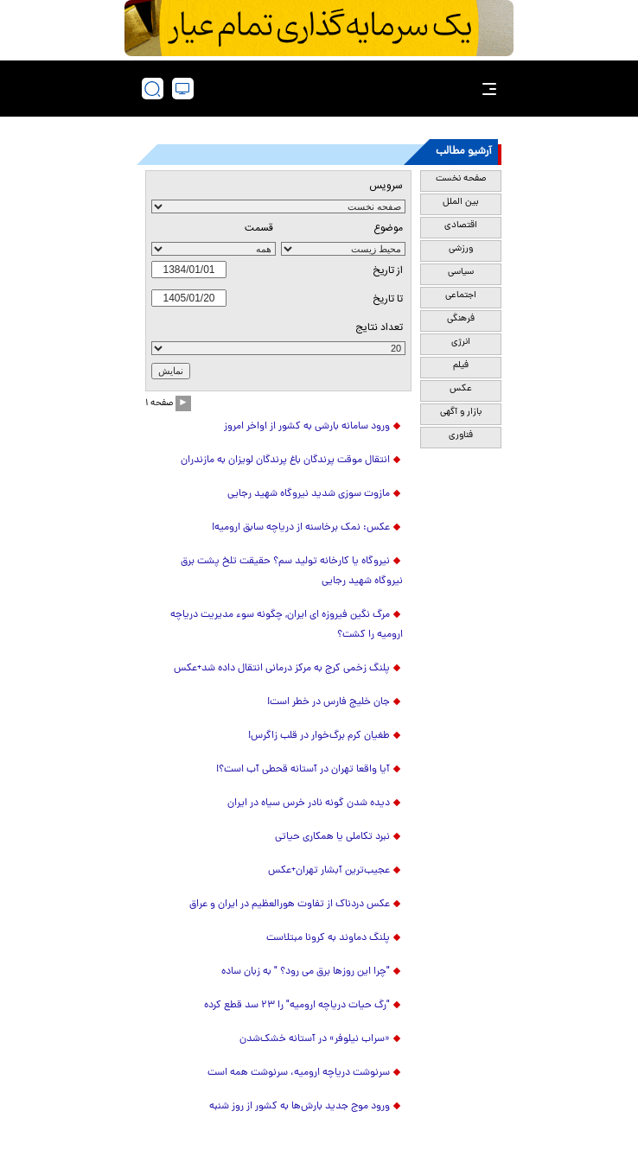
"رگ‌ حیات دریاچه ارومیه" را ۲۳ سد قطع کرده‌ (297, 1005)
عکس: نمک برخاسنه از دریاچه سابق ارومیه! (301, 528)
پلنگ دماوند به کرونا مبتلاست (328, 938)
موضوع (388, 228)
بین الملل (461, 202)
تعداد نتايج (379, 327)
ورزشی (461, 249)
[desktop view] (183, 88)
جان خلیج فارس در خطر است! (328, 702)
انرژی (460, 342)
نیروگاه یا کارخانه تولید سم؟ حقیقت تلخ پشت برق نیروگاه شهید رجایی (292, 571)
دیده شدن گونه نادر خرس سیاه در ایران (308, 803)
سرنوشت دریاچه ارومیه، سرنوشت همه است (298, 1073)
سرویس (386, 185)
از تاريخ (388, 270)
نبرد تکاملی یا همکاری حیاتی (332, 837)
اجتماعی (460, 295)
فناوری (461, 435)
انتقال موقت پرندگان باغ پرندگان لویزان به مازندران (285, 460)
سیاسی (461, 272)
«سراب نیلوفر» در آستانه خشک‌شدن (314, 1039)
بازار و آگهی (461, 412)
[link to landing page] (324, 88)
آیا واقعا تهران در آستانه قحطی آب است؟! (303, 770)
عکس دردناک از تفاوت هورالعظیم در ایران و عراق (289, 904)
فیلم (461, 365)
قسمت (259, 228)
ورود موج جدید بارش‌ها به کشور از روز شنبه (299, 1106)
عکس (461, 389)
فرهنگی (461, 319)
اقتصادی (460, 225)
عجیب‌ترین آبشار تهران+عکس (329, 871)
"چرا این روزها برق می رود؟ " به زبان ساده (305, 972)
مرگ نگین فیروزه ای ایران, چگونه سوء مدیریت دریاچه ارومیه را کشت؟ (286, 625)
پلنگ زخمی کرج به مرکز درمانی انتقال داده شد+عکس (282, 668)
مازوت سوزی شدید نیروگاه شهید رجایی (308, 494)
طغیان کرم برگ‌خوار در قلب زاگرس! (319, 736)
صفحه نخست (461, 179)
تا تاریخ (388, 299)
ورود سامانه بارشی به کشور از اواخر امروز (307, 427)
